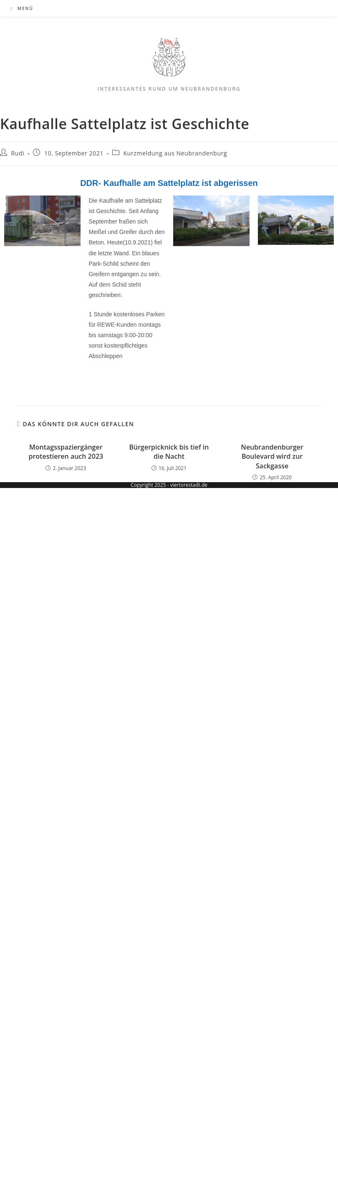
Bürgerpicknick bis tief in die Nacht (169, 451)
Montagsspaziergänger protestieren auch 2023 (65, 451)
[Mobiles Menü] (22, 8)
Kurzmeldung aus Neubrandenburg (175, 153)
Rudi (18, 153)
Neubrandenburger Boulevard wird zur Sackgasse (272, 456)
